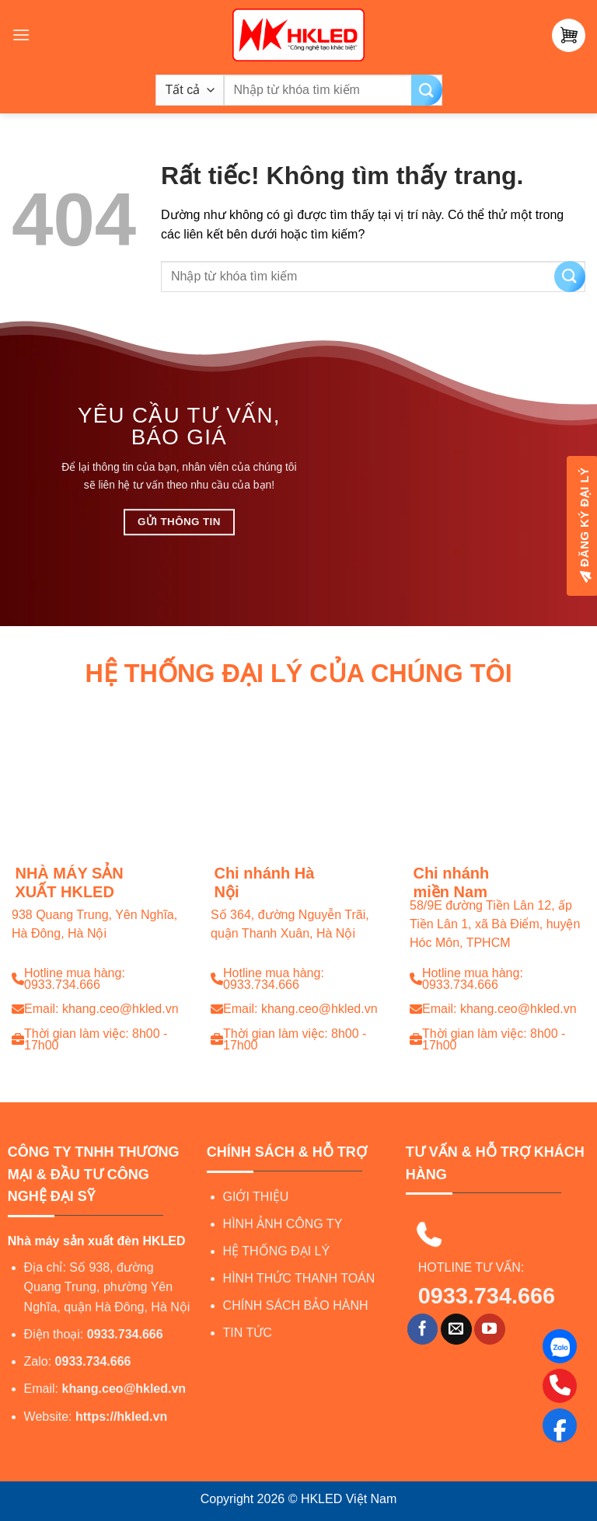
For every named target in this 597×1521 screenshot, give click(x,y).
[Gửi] (426, 90)
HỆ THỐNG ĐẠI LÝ (276, 1251)
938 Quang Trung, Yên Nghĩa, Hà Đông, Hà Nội (94, 924)
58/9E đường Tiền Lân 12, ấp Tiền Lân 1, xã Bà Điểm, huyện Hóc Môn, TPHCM (495, 924)
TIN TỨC (247, 1332)
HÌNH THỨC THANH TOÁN (299, 1278)
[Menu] (21, 35)
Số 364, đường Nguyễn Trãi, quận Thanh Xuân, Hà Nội (290, 924)
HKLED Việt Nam (348, 1498)
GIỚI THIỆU (256, 1196)
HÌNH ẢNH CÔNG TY (283, 1223)
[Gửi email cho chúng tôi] (456, 1329)
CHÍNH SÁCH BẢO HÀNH (295, 1305)
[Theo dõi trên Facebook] (422, 1329)
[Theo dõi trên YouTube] (489, 1329)
